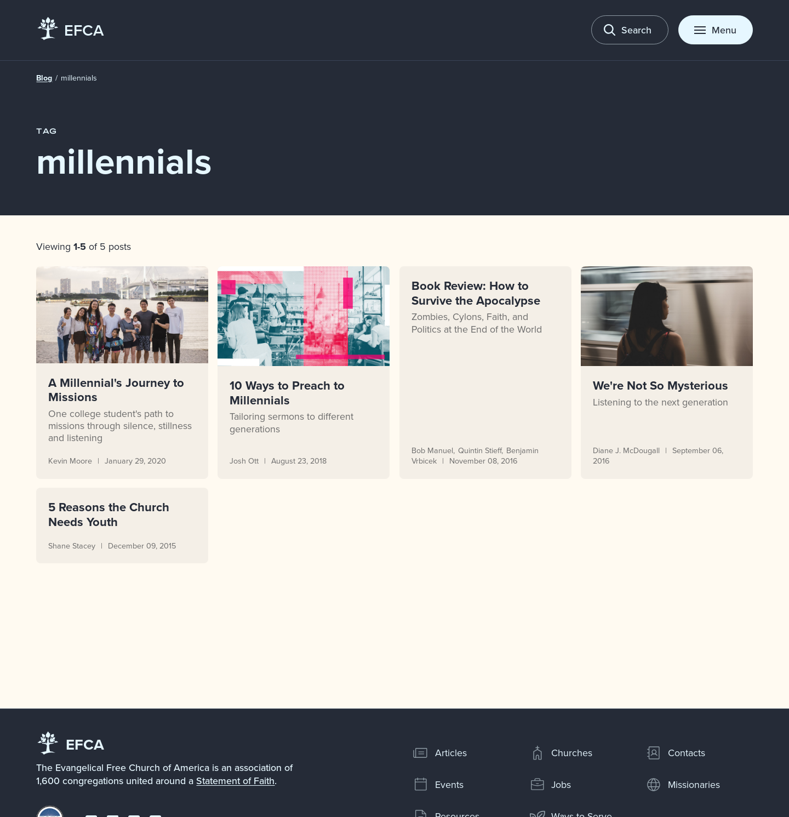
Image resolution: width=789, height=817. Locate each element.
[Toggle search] (630, 29)
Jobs (550, 784)
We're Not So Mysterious (660, 385)
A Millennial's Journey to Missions (117, 389)
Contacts (675, 753)
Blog (44, 77)
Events (438, 784)
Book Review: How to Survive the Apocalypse (475, 293)
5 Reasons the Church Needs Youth (109, 514)
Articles (440, 753)
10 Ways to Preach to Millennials (287, 392)
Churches (561, 753)
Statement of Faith (235, 780)
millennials (79, 77)
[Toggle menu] (715, 29)
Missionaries (682, 784)
